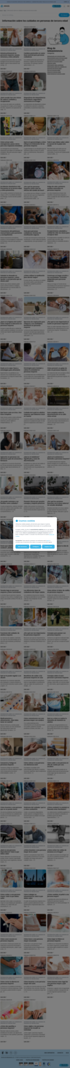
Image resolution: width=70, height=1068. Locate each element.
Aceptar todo (48, 546)
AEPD (48, 540)
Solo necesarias (22, 546)
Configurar (36, 546)
